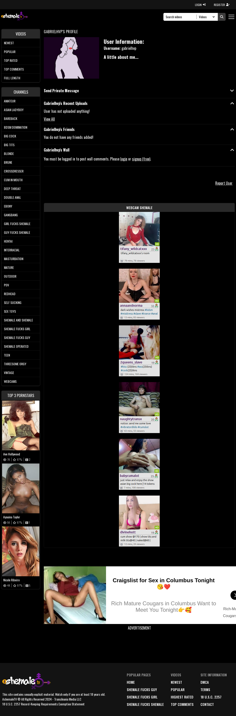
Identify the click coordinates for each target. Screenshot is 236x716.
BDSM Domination (15, 127)
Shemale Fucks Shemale (145, 704)
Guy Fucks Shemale (17, 232)
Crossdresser (14, 171)
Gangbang (11, 214)
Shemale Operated (16, 346)
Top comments (14, 69)
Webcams (10, 381)
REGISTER (222, 5)
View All (49, 119)
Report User (224, 183)
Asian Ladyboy (14, 109)
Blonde (9, 153)
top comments (182, 704)
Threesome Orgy (15, 363)
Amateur (9, 100)
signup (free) (141, 159)
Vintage (9, 372)
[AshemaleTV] (14, 17)
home (131, 682)
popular (178, 689)
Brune (8, 162)
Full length (12, 77)
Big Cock (10, 136)
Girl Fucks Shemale (17, 223)
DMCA (205, 682)
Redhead (9, 293)
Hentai (8, 241)
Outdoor (10, 276)
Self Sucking (12, 302)
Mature (9, 267)
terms (205, 689)
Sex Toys (10, 311)
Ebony (8, 206)
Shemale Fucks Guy (17, 337)
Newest (9, 42)
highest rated (182, 696)
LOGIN (200, 5)
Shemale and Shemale (18, 320)
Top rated (11, 60)
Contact (207, 704)
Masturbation (13, 258)
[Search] (181, 17)
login (123, 159)
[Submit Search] (222, 17)
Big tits (9, 144)
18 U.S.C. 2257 (211, 696)
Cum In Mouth (13, 179)
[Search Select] (206, 16)
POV (6, 284)
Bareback (10, 118)
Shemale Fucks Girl (17, 328)
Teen (7, 355)
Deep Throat (12, 188)
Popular (9, 51)
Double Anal (12, 197)
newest (176, 682)
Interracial (12, 249)
